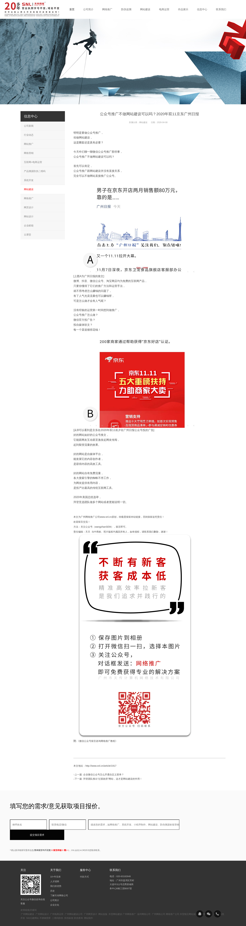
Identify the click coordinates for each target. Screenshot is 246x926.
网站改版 (102, 904)
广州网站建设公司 (74, 904)
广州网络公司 (158, 904)
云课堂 (27, 234)
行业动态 (28, 135)
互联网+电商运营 (33, 162)
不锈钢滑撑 (45, 908)
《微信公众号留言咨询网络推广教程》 (97, 741)
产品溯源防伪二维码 (34, 171)
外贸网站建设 (115, 904)
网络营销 (28, 153)
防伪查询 (78, 908)
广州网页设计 (90, 904)
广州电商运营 (56, 904)
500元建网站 (32, 908)
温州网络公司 (144, 904)
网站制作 (88, 908)
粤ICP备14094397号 (105, 921)
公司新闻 (28, 125)
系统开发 (28, 180)
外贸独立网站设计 (189, 904)
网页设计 (28, 207)
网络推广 (28, 198)
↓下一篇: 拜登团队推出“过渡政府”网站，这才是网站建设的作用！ (107, 778)
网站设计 (28, 216)
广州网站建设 (27, 904)
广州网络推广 (129, 904)
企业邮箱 (28, 225)
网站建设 (143, 122)
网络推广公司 (172, 904)
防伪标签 (68, 908)
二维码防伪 (57, 908)
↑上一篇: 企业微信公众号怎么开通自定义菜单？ (98, 774)
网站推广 (28, 144)
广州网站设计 (42, 904)
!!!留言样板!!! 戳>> (60, 840)
